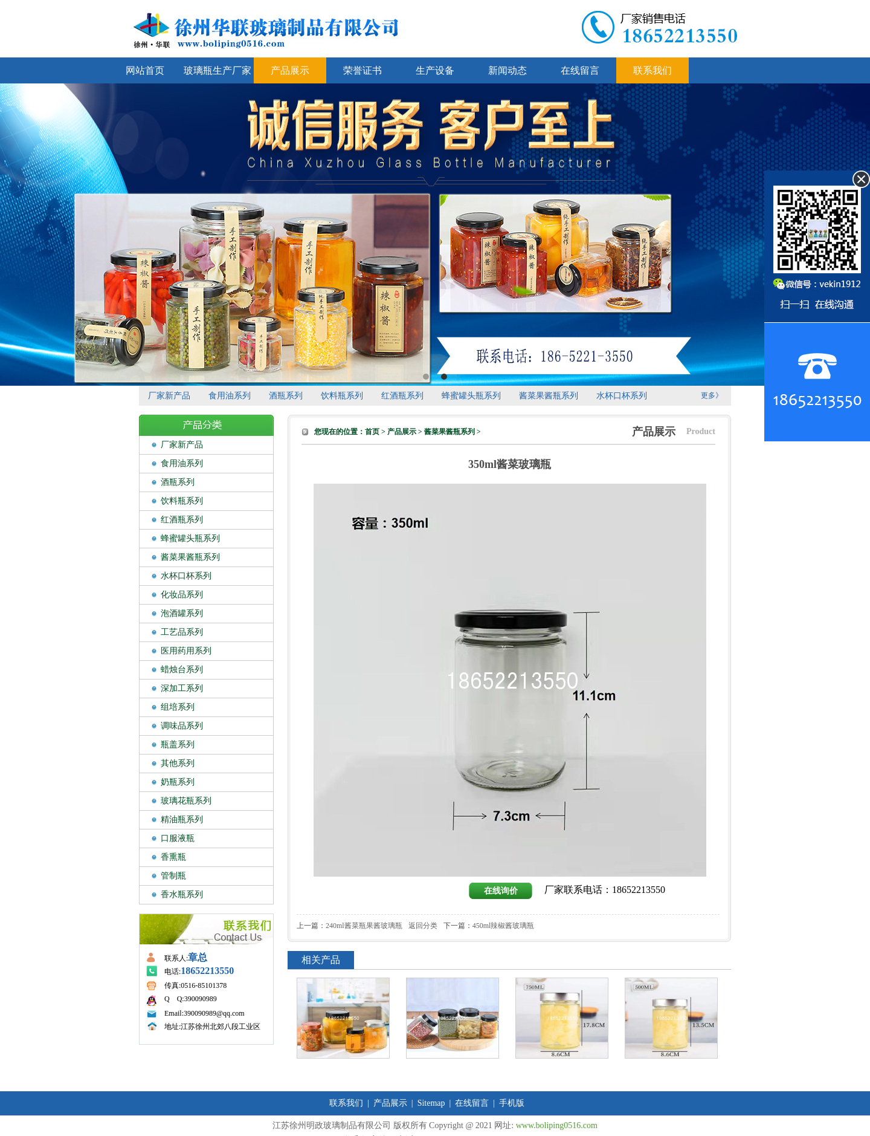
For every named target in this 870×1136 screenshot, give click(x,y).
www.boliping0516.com (557, 1125)
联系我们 (652, 70)
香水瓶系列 (182, 894)
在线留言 (580, 70)
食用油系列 (229, 395)
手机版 (511, 1103)
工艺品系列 (182, 632)
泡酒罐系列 (182, 613)
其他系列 (178, 763)
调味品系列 (182, 725)
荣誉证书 (362, 70)
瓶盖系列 (178, 744)
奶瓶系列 (178, 782)
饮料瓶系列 (342, 395)
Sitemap (431, 1103)
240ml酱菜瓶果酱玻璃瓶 (364, 925)
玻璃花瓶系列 (186, 800)
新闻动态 (507, 70)
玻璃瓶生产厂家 (217, 70)
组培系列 (178, 707)
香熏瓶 (173, 857)
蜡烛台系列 (182, 669)
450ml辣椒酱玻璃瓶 (503, 925)
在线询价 (501, 890)
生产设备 (435, 70)
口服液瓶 (178, 838)
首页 (372, 431)
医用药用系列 (186, 650)
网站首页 (145, 70)
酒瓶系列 (286, 395)
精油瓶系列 (182, 819)
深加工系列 (182, 688)
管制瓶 (173, 875)
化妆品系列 (182, 594)
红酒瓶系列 (402, 395)
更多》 (712, 395)
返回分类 (422, 925)
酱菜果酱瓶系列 (548, 395)
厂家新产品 (169, 395)
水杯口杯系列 (621, 395)
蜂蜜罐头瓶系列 (471, 395)
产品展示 (290, 70)
